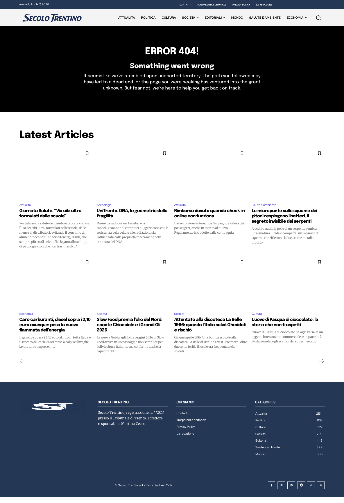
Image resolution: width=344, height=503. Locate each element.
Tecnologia (105, 210)
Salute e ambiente (266, 210)
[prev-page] (22, 367)
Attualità (25, 210)
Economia (27, 319)
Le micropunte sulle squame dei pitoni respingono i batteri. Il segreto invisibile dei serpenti (284, 221)
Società (103, 319)
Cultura (257, 319)
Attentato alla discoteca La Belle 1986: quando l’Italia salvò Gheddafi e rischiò (210, 330)
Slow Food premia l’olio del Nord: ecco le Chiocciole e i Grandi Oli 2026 (129, 330)
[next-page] (321, 367)
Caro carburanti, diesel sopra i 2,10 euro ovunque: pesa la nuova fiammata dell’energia (54, 330)
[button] (318, 17)
